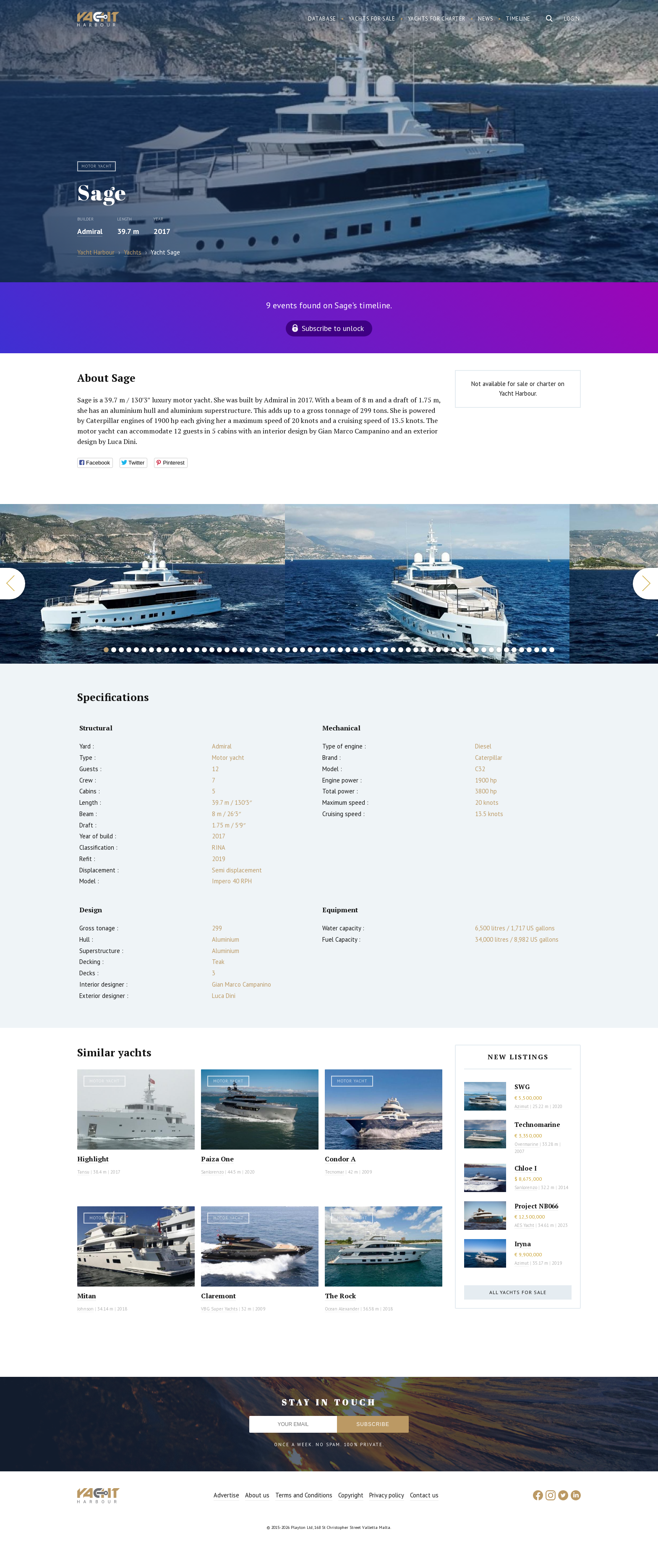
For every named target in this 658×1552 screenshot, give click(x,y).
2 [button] (113, 649)
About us (257, 1495)
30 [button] (325, 649)
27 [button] (302, 649)
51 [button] (483, 649)
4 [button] (128, 649)
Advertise (226, 1495)
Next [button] (645, 583)
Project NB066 (536, 1206)
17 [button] (227, 649)
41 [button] (408, 649)
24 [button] (279, 649)
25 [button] (287, 649)
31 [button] (332, 649)
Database (322, 18)
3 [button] (121, 649)
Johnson (85, 1309)
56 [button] (521, 649)
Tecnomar (334, 1172)
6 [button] (143, 649)
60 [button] (551, 649)
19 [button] (242, 649)
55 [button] (514, 649)
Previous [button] (12, 583)
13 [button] (196, 649)
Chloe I (525, 1168)
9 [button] (166, 649)
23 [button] (272, 649)
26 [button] (295, 649)
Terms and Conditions (303, 1495)
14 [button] (204, 649)
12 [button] (189, 649)
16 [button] (219, 649)
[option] (427, 584)
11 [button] (181, 649)
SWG (522, 1086)
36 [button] (370, 649)
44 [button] (430, 649)
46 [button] (446, 649)
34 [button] (355, 649)
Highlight (93, 1158)
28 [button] (310, 649)
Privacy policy (386, 1495)
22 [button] (264, 649)
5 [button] (136, 649)
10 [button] (174, 649)
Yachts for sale (372, 18)
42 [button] (415, 649)
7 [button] (151, 649)
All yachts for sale (517, 1292)
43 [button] (423, 649)
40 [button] (400, 649)
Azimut (521, 1106)
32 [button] (340, 649)
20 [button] (249, 649)
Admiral (89, 231)
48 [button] (461, 649)
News (485, 18)
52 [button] (491, 649)
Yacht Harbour (98, 20)
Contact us (424, 1495)
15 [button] (211, 649)
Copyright (350, 1495)
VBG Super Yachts (219, 1309)
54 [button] (506, 649)
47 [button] (453, 649)
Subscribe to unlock (333, 328)
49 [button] (468, 649)
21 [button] (257, 649)
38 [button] (385, 649)
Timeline (518, 18)
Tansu (83, 1172)
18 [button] (234, 649)
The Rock (340, 1295)
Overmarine (527, 1144)
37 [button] (378, 649)
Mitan (86, 1295)
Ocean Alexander (342, 1309)
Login (572, 18)
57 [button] (529, 649)
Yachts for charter (437, 18)
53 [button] (498, 649)
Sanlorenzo (212, 1172)
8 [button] (159, 649)
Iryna (522, 1243)
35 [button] (363, 649)
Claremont (218, 1295)
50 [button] (476, 649)
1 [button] (106, 649)
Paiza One (217, 1158)
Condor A (340, 1158)
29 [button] (317, 649)
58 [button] (536, 649)
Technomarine (537, 1124)
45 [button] (438, 649)
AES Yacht (524, 1225)
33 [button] (347, 649)
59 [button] (544, 649)
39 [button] (393, 649)
